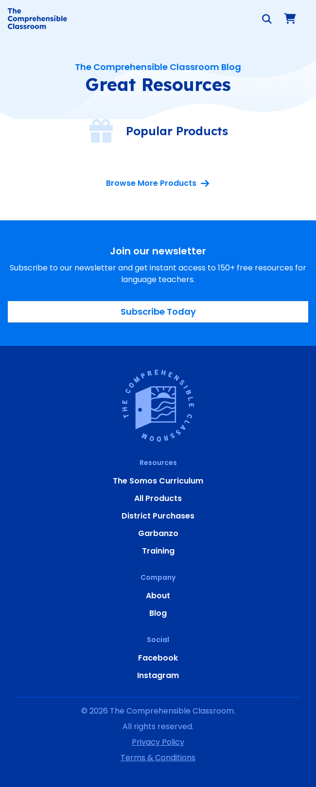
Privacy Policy (158, 742)
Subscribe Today (158, 311)
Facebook (158, 657)
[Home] (37, 18)
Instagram (158, 675)
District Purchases (158, 515)
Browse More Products (158, 183)
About (158, 595)
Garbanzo (158, 533)
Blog (158, 613)
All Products (158, 498)
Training (158, 550)
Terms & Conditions (158, 757)
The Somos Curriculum (158, 480)
